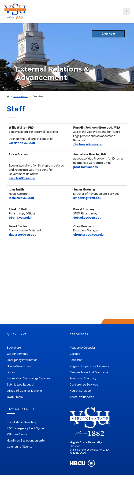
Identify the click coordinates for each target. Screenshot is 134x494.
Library (11, 380)
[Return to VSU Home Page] (8, 105)
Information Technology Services (29, 386)
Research (76, 367)
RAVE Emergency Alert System (26, 436)
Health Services (80, 398)
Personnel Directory (83, 386)
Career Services (17, 361)
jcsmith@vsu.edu (21, 205)
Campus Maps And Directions (89, 380)
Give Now (108, 41)
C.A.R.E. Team (15, 405)
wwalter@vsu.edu (22, 151)
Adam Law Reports (82, 405)
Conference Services (84, 392)
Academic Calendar (82, 355)
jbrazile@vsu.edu (85, 175)
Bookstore (14, 355)
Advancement (20, 105)
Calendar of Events (19, 454)
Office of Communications (24, 398)
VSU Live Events (17, 442)
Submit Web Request (21, 392)
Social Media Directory (21, 430)
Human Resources (19, 374)
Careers (75, 361)
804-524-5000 (78, 461)
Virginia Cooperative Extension (90, 374)
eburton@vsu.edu (22, 186)
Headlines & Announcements (26, 448)
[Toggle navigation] (126, 14)
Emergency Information (22, 367)
